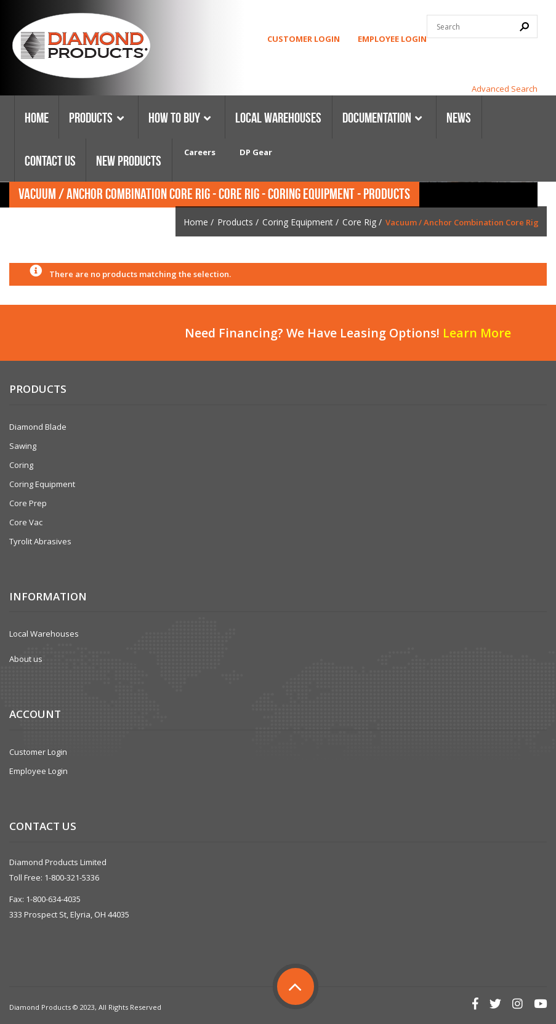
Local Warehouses (44, 633)
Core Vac (25, 522)
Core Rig (359, 222)
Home (195, 222)
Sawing (22, 445)
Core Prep (28, 503)
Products (235, 222)
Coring (21, 464)
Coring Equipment (297, 222)
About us (25, 658)
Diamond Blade (37, 426)
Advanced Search (505, 88)
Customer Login (303, 38)
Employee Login (392, 38)
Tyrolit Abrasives (40, 541)
